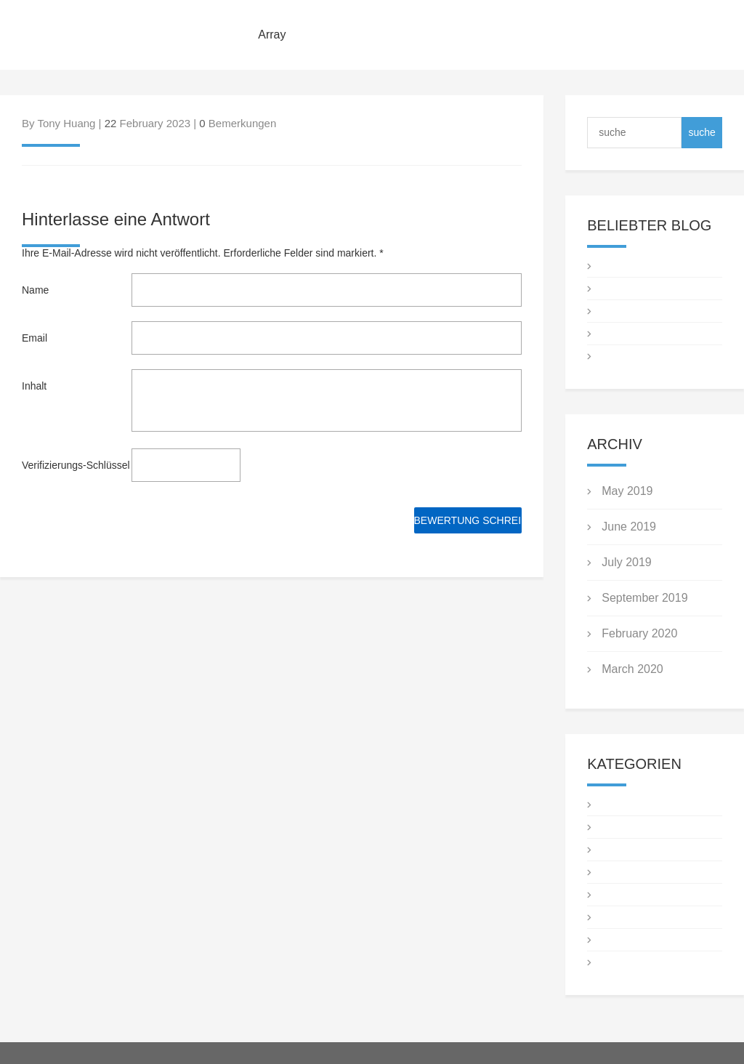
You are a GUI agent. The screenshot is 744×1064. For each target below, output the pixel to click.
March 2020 (632, 669)
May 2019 (627, 491)
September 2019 (644, 598)
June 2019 (629, 526)
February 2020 (639, 633)
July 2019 (627, 562)
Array (272, 34)
